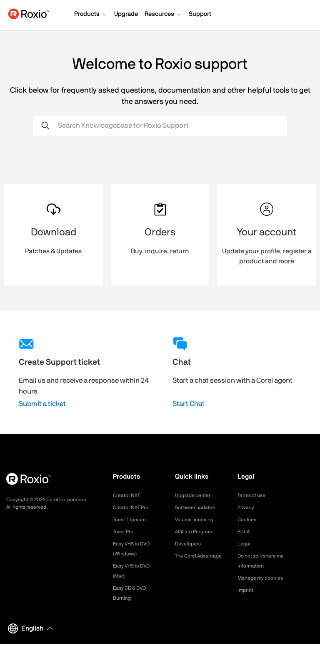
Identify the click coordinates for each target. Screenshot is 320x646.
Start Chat (188, 403)
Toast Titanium (132, 519)
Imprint (247, 600)
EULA (245, 532)
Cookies (248, 519)
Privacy (247, 507)
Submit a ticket (42, 403)
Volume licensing (197, 519)
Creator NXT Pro (134, 507)
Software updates (198, 507)
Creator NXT (129, 495)
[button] (91, 15)
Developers (190, 544)
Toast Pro (125, 532)
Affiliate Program (197, 532)
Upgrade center (195, 495)
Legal (245, 544)
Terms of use (254, 495)
